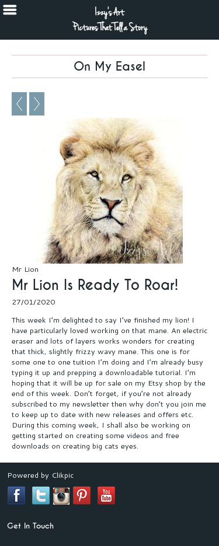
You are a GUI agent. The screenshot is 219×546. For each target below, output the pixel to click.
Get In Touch (30, 526)
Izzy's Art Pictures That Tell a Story (109, 20)
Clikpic (62, 475)
